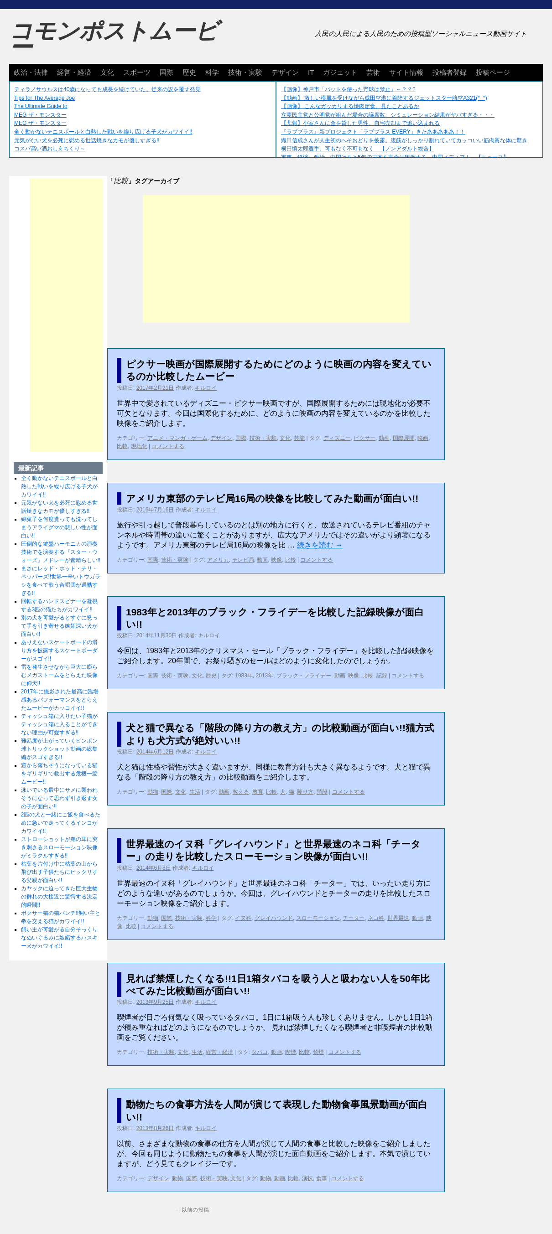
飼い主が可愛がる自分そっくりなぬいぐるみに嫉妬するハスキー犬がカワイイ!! (59, 937)
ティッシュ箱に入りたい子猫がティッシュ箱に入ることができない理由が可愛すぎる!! (59, 724)
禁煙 (318, 1052)
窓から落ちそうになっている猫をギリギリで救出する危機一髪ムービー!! (59, 773)
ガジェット (340, 72)
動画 (384, 438)
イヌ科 (243, 918)
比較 (122, 446)
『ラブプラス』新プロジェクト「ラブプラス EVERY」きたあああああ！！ (373, 132)
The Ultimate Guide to (41, 106)
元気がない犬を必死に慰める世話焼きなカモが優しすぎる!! (87, 140)
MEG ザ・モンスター (40, 115)
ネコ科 (376, 918)
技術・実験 (245, 72)
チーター (354, 918)
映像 (276, 560)
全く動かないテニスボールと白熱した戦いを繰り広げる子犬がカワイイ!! (103, 132)
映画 (422, 438)
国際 (166, 72)
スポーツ (137, 72)
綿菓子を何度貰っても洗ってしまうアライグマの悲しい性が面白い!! (59, 527)
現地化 (139, 446)
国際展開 (404, 438)
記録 (381, 675)
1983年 (244, 675)
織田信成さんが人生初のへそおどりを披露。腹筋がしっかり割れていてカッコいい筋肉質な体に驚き (404, 140)
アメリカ (218, 560)
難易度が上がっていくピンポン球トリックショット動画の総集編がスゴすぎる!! (59, 749)
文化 (107, 72)
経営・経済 (74, 72)
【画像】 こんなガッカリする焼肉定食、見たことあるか (350, 106)
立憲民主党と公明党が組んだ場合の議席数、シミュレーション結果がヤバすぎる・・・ (388, 115)
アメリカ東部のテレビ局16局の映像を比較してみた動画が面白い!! (272, 498)
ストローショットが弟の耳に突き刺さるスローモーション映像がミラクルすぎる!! (59, 847)
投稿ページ (493, 72)
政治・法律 (31, 72)
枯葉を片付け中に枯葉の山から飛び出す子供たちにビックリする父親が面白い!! (59, 872)
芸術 (373, 72)
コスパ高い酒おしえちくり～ (49, 148)
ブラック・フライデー (303, 675)
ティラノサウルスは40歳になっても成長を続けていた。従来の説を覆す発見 (107, 89)
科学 (212, 72)
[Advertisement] (276, 259)
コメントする (167, 446)
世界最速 (398, 918)
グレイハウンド (274, 918)
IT (311, 72)
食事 (321, 1178)
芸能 (299, 438)
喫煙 (290, 1052)
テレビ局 (243, 560)
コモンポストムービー (113, 39)
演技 (307, 1178)
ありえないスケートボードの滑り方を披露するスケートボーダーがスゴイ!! (59, 650)
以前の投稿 (191, 1210)
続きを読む (320, 545)
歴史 (189, 72)
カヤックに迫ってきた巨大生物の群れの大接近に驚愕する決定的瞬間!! (59, 896)
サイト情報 (406, 72)
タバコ (259, 1052)
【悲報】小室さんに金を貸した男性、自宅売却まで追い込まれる (360, 123)
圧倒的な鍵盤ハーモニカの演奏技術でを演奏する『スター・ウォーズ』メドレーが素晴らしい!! (61, 552)
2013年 (265, 675)
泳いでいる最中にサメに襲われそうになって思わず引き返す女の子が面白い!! (59, 798)
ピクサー (364, 438)
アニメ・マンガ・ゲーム (177, 438)
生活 (194, 792)
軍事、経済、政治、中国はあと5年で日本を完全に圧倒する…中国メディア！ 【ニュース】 (395, 157)
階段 (322, 792)
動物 (152, 792)
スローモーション (318, 918)
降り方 (305, 792)
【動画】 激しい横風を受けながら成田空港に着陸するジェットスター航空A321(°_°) (384, 98)
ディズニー (337, 438)
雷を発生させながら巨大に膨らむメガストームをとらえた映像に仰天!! (59, 675)
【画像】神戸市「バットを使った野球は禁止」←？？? (348, 89)
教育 (257, 792)
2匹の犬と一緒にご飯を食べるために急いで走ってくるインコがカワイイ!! (61, 822)
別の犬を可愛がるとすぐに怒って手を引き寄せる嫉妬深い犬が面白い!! (59, 625)
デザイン (285, 72)
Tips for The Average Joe (44, 98)
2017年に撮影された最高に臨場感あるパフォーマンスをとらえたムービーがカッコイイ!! (60, 699)
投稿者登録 (449, 72)
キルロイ (206, 388)
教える (241, 792)
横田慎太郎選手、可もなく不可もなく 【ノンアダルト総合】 (357, 148)
